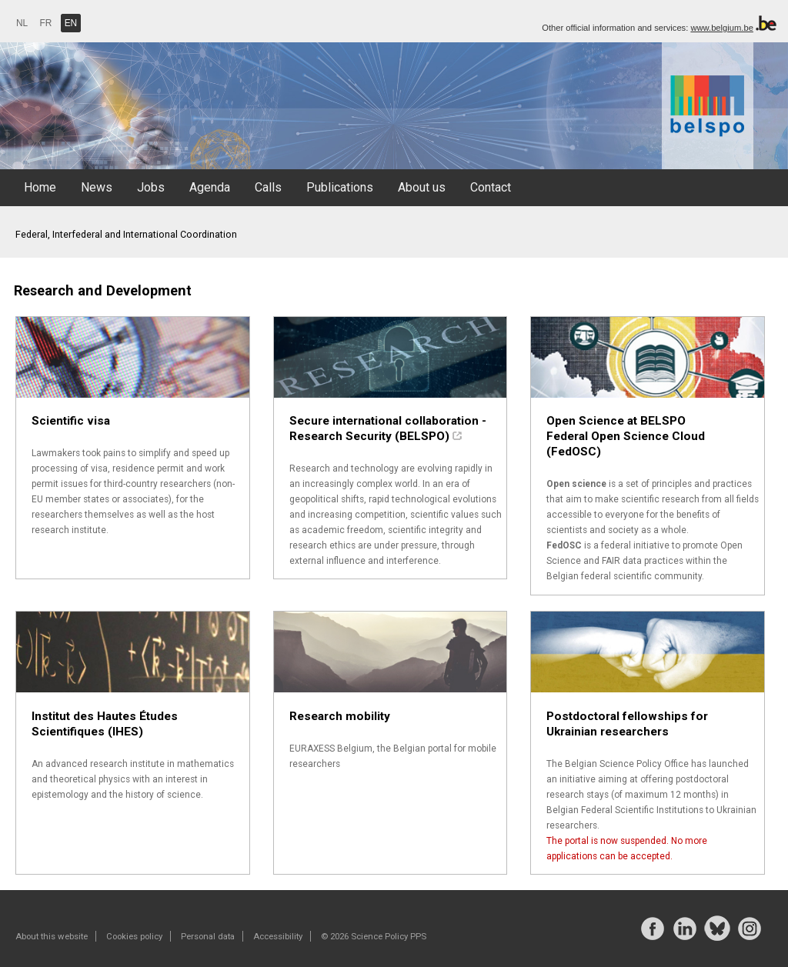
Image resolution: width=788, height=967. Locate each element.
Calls (268, 187)
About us (422, 187)
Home (40, 187)
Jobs (151, 187)
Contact (490, 187)
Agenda (209, 187)
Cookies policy (134, 936)
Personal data (208, 936)
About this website (51, 936)
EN (71, 23)
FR (46, 23)
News (96, 187)
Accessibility (277, 936)
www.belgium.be (721, 27)
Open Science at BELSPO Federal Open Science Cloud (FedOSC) (625, 436)
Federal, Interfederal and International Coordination (126, 234)
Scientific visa (71, 421)
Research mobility (339, 716)
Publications (339, 187)
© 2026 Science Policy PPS (373, 936)
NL (22, 23)
